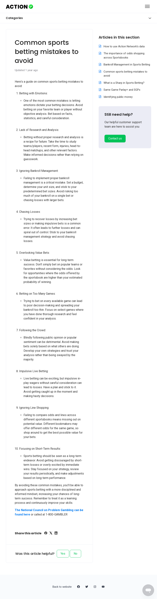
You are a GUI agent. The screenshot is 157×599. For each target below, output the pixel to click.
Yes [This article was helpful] (63, 553)
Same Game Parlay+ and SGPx (122, 89)
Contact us (115, 138)
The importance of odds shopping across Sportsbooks (124, 55)
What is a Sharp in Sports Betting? (124, 82)
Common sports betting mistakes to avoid (125, 74)
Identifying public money (118, 97)
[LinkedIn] (56, 533)
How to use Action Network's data (124, 46)
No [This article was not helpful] (75, 553)
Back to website (62, 586)
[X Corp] (50, 533)
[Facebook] (45, 533)
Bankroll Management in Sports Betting (127, 64)
